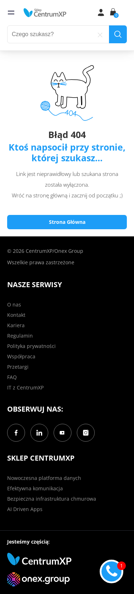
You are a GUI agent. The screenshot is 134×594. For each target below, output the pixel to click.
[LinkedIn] (39, 433)
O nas (14, 304)
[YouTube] (62, 433)
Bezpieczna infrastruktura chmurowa (51, 498)
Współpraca (21, 356)
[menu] (11, 12)
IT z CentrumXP (25, 387)
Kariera (16, 325)
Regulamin (20, 335)
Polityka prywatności (31, 346)
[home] (45, 12)
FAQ (12, 377)
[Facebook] (16, 433)
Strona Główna (67, 222)
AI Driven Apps (25, 509)
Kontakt (16, 314)
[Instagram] (86, 433)
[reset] (100, 34)
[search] (118, 34)
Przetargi (18, 366)
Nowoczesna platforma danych (44, 478)
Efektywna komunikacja (35, 488)
